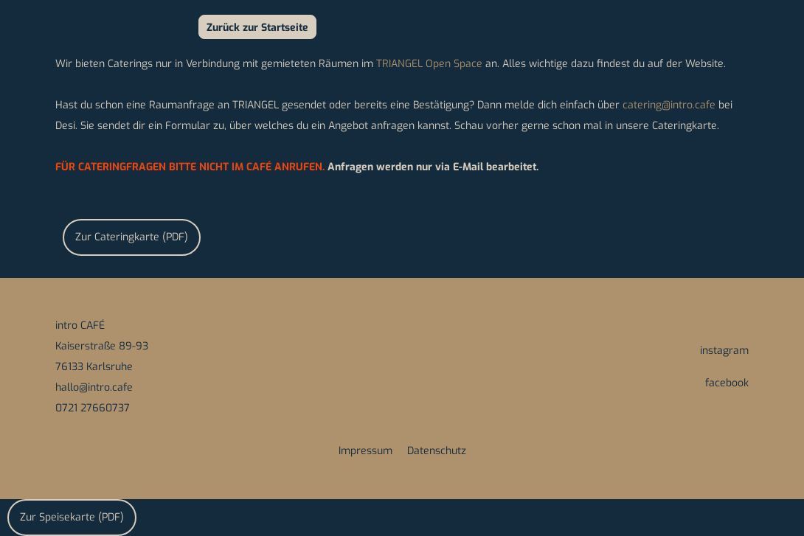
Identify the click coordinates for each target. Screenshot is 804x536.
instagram (724, 351)
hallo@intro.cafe (94, 387)
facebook (727, 383)
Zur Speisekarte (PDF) (72, 517)
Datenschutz (436, 451)
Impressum (365, 451)
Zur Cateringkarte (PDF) (131, 237)
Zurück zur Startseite (257, 28)
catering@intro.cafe (670, 105)
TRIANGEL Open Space (429, 64)
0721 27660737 (92, 408)
